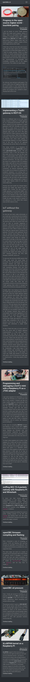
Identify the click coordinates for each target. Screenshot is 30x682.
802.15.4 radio (19, 505)
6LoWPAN (5, 652)
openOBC (10, 597)
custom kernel (17, 661)
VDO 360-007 (23, 604)
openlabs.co (7, 2)
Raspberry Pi (9, 505)
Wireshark (22, 507)
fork (20, 38)
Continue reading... (8, 362)
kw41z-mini (19, 149)
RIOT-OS (13, 38)
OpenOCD (11, 404)
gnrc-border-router (11, 150)
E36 (17, 596)
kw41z (25, 426)
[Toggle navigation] (26, 2)
